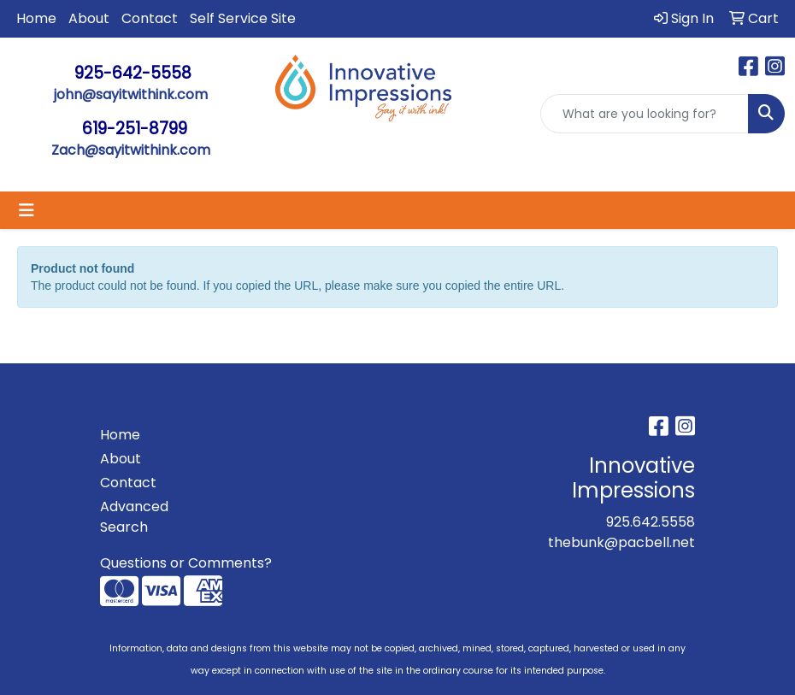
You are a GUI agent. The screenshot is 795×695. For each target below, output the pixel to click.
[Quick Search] (644, 113)
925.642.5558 (650, 522)
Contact (149, 18)
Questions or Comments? (186, 563)
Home (36, 18)
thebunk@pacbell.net (621, 542)
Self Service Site (243, 18)
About (88, 18)
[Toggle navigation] (26, 210)
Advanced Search (134, 517)
